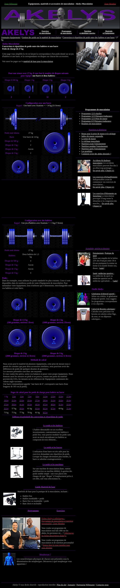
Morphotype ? (45, 554)
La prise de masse (88, 139)
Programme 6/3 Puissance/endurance (96, 121)
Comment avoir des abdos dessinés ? (96, 154)
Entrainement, (98, 253)
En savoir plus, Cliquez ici (103, 170)
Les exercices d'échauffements (105, 177)
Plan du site (61, 585)
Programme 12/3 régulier (91, 114)
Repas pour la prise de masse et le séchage (98, 134)
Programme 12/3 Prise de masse (94, 119)
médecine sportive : (106, 273)
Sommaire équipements (10, 37)
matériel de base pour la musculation (38, 61)
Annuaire (71, 585)
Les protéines (86, 151)
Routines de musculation (91, 124)
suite (102, 268)
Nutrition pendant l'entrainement (94, 146)
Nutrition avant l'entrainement (93, 144)
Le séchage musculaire (90, 141)
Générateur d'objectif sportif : (103, 294)
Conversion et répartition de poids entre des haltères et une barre (88, 37)
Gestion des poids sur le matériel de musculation (41, 37)
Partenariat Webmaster (86, 585)
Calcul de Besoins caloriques (103, 309)
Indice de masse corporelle (92, 136)
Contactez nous (102, 585)
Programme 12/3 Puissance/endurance (96, 116)
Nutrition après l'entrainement (93, 149)
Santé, (95, 273)
